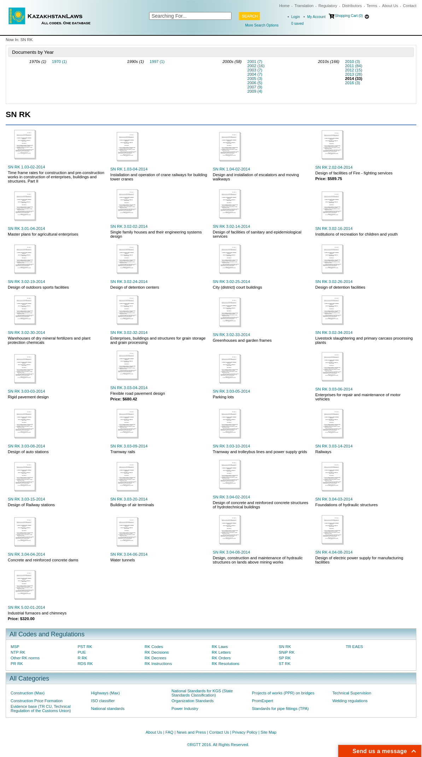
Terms (372, 6)
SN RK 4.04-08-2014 (333, 552)
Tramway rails (122, 452)
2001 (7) (254, 61)
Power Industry (184, 708)
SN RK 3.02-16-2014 (333, 228)
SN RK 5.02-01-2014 (26, 607)
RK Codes (154, 647)
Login (295, 17)
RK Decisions (157, 652)
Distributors (352, 6)
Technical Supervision (351, 693)
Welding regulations (350, 701)
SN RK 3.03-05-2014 (231, 391)
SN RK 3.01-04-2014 (26, 228)
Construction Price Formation (37, 701)
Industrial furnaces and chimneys (37, 613)
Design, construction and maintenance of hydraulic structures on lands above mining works (258, 560)
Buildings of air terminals (132, 505)
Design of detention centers (134, 287)
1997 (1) (157, 61)
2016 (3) (352, 83)
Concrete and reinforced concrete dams (43, 560)
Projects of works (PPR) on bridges (283, 693)
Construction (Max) (28, 693)
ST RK (285, 663)
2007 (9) (254, 87)
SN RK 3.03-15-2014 (26, 499)
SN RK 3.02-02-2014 (128, 226)
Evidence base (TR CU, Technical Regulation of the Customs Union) (41, 708)
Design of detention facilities (340, 287)
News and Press (191, 732)
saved (297, 23)
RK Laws (220, 647)
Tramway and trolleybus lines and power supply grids (260, 452)
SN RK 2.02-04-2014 (333, 167)
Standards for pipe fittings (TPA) (280, 708)
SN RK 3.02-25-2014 (231, 281)
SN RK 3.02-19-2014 (26, 281)
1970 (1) (59, 61)
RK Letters (221, 652)
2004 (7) (254, 74)
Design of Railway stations (31, 505)
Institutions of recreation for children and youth (356, 234)
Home (284, 6)
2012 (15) (353, 70)
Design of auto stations (28, 452)
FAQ (169, 732)
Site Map (268, 732)
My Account (316, 17)
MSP (15, 647)
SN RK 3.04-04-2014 (26, 554)
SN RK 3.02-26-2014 (333, 281)
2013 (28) (353, 74)
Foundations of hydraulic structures (346, 505)
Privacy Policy (244, 732)
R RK (82, 658)
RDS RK (85, 663)
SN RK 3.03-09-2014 (128, 446)
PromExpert (262, 701)
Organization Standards (192, 701)
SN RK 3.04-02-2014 (231, 497)
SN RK (285, 647)
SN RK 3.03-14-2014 (333, 446)
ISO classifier (103, 701)
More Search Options (262, 25)
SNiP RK (287, 652)
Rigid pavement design (28, 397)
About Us (390, 6)
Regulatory (327, 6)
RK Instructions (158, 663)
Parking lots (223, 397)
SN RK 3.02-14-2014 (231, 226)
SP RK (285, 658)
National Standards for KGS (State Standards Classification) (202, 693)
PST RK (85, 647)
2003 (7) (254, 70)
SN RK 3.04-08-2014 (231, 552)
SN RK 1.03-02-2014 (26, 167)
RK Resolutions (225, 663)
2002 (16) (256, 66)
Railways (323, 452)
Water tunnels (122, 560)
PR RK (17, 663)
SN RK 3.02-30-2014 (26, 332)
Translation (303, 6)
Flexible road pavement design (137, 393)
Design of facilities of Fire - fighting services (353, 173)
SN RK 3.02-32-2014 (128, 332)
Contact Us (219, 732)
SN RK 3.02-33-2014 (231, 335)
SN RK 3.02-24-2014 (128, 281)
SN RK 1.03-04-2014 (128, 169)
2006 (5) (254, 83)
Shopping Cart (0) (349, 16)
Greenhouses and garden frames (242, 340)
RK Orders (221, 658)
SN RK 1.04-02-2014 (231, 169)
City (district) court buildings (237, 287)
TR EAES (354, 647)
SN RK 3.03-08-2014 (26, 446)
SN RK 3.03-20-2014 (128, 499)
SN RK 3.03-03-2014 (26, 391)
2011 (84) (353, 66)
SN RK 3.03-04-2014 (128, 388)
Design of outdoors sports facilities (38, 287)
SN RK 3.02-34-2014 (333, 332)
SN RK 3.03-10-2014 (231, 446)
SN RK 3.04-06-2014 (128, 554)
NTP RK (18, 652)
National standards (108, 708)
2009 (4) (254, 91)
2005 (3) (254, 78)
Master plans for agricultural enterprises (43, 234)
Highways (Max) (105, 693)
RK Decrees (155, 658)
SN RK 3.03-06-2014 (333, 389)
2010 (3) (352, 61)
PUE (82, 652)
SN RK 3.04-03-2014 (333, 499)
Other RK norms (25, 658)
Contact (409, 6)
